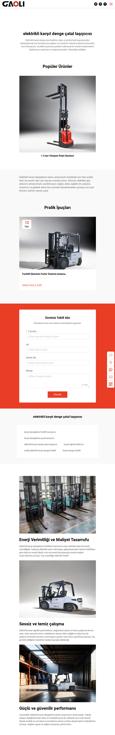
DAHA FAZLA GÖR (32, 285)
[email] (110, 376)
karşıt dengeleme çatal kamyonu (39, 438)
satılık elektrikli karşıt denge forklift (40, 450)
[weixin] (110, 384)
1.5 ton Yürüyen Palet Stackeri (57, 155)
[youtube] (95, 4)
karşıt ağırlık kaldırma (74, 444)
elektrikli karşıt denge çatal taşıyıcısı (40, 444)
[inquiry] (110, 355)
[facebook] (105, 4)
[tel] (110, 362)
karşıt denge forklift (72, 450)
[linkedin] (100, 4)
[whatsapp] (110, 369)
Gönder (57, 394)
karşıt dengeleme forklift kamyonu (40, 432)
